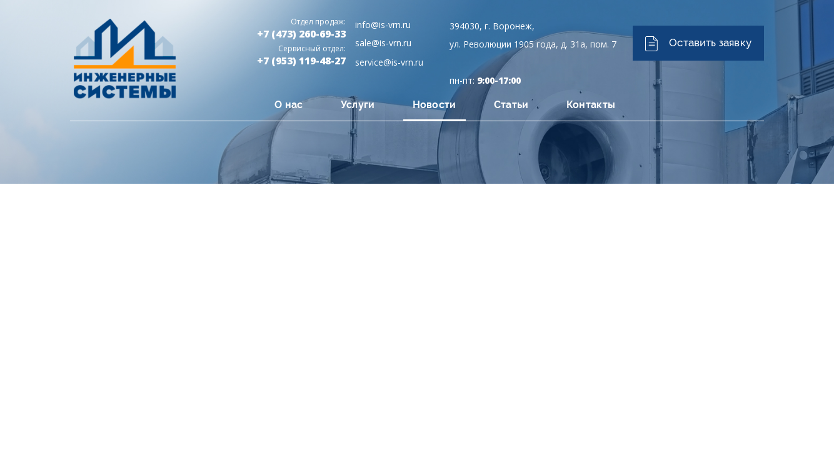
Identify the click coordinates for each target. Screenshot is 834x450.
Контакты (591, 105)
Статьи (511, 105)
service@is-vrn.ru (389, 62)
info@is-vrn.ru (383, 25)
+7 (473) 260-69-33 (301, 34)
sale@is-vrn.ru (383, 43)
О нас (288, 105)
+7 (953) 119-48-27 (301, 61)
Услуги (358, 105)
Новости (434, 105)
